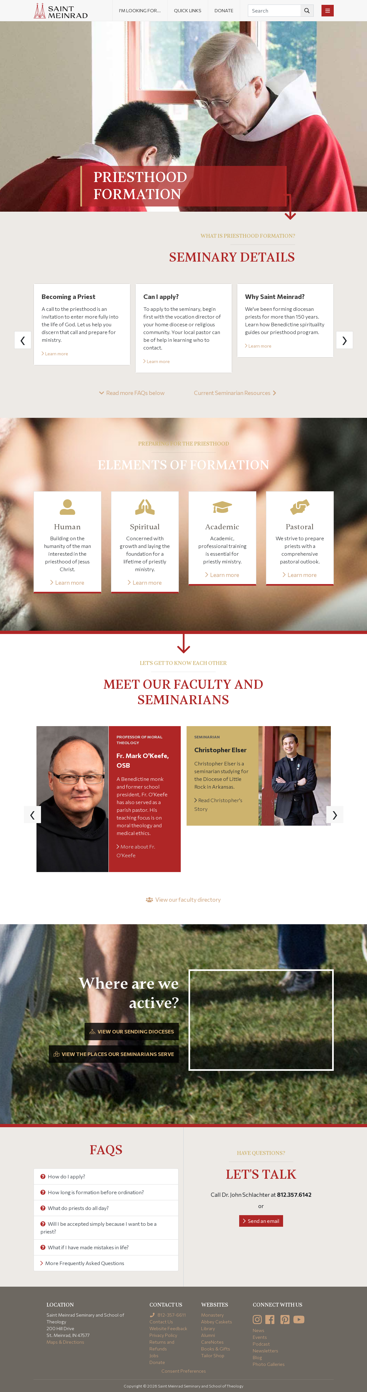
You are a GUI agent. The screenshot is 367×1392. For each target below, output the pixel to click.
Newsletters (265, 1350)
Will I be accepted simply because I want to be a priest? (98, 1227)
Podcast (261, 1344)
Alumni (208, 1335)
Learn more (55, 353)
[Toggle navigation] (327, 10)
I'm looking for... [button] (140, 10)
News (258, 1330)
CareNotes (212, 1342)
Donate (224, 10)
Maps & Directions (65, 1342)
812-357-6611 (167, 1315)
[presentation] (22, 340)
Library (208, 1328)
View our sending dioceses (131, 1031)
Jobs (153, 1355)
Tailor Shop (212, 1355)
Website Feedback (168, 1328)
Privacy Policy (163, 1335)
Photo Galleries (269, 1364)
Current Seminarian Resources (235, 392)
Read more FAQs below (132, 392)
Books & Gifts (215, 1348)
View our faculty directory (183, 899)
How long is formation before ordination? (92, 1192)
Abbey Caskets (216, 1321)
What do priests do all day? (74, 1208)
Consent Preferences (183, 1371)
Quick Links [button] (187, 10)
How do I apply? (62, 1176)
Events (260, 1337)
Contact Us (161, 1321)
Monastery (212, 1315)
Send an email (261, 1221)
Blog (257, 1357)
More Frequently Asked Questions (82, 1263)
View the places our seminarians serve (114, 1054)
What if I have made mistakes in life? (84, 1247)
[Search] (281, 11)
